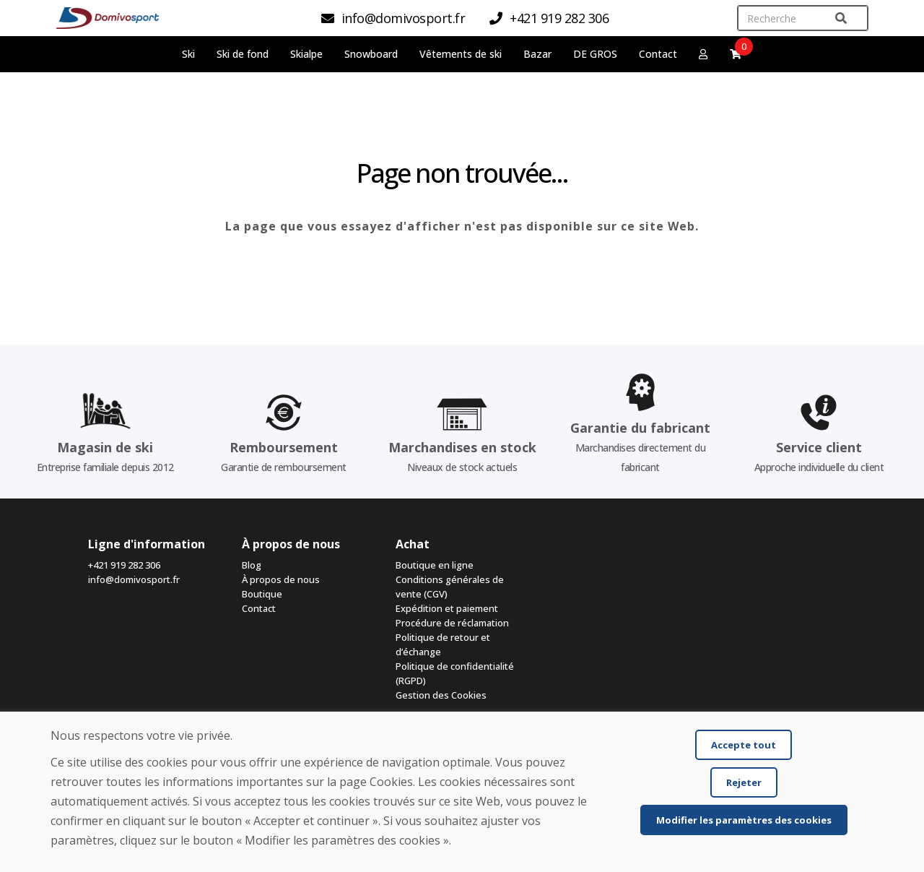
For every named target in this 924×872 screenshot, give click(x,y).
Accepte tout (743, 744)
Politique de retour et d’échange (443, 644)
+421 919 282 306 (124, 564)
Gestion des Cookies (441, 695)
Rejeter (744, 782)
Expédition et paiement (447, 608)
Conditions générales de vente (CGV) (450, 586)
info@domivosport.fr (134, 579)
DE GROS (595, 54)
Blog (251, 564)
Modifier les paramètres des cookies (744, 819)
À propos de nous (281, 579)
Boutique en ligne (435, 564)
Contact (658, 54)
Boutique (262, 593)
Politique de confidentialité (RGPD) (455, 673)
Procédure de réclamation (452, 622)
